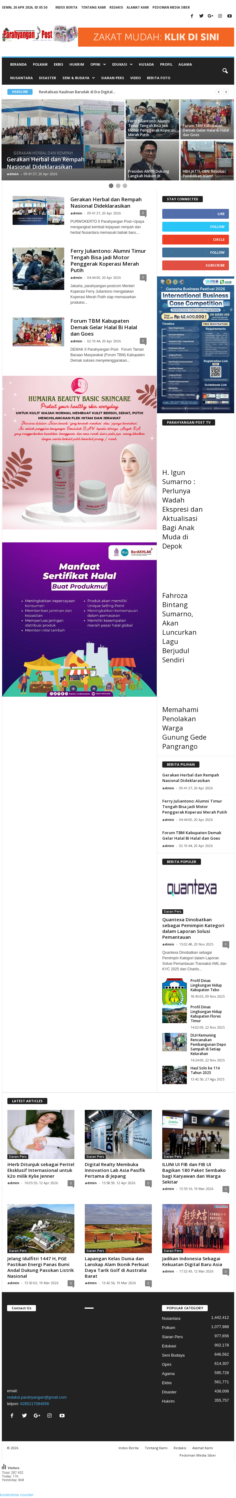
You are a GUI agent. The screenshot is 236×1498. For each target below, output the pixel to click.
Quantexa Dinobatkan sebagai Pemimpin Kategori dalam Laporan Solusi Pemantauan (193, 928)
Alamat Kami (138, 7)
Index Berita (66, 7)
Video (135, 77)
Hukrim (76, 64)
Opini (166, 1364)
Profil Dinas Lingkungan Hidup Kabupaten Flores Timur (206, 1013)
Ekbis (58, 64)
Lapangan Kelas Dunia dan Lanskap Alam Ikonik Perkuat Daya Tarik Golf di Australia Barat (117, 1267)
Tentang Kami (93, 7)
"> (40, 1348)
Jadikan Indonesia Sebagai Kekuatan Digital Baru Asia (192, 1261)
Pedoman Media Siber (171, 7)
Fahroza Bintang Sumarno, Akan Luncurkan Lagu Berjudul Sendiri (179, 627)
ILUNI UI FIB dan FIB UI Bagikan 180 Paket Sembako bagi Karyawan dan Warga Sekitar (194, 1173)
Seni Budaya (173, 1355)
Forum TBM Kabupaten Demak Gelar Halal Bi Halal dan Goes (103, 327)
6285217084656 (34, 1403)
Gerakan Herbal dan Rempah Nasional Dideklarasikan (106, 202)
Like (221, 213)
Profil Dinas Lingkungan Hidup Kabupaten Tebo (206, 985)
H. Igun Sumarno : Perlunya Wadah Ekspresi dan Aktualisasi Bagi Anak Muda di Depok (182, 509)
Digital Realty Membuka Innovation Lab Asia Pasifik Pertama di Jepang (115, 1170)
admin (13, 173)
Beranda (18, 64)
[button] (225, 71)
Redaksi (116, 7)
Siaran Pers (112, 77)
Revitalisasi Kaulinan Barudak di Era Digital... (82, 91)
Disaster (47, 77)
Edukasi (169, 1346)
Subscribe (215, 265)
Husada (146, 64)
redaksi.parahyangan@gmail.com (37, 1397)
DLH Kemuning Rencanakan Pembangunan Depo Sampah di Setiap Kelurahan (208, 1044)
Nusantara (21, 77)
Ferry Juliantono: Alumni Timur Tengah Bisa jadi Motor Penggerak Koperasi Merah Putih (108, 260)
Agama (185, 64)
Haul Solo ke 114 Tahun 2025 (205, 1070)
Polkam (40, 64)
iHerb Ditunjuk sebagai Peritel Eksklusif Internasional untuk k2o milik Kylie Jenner (40, 1170)
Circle (219, 239)
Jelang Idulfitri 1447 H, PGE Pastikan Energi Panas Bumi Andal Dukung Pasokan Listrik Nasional (40, 1267)
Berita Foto (158, 77)
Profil (166, 64)
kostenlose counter (16, 1494)
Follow (217, 226)
